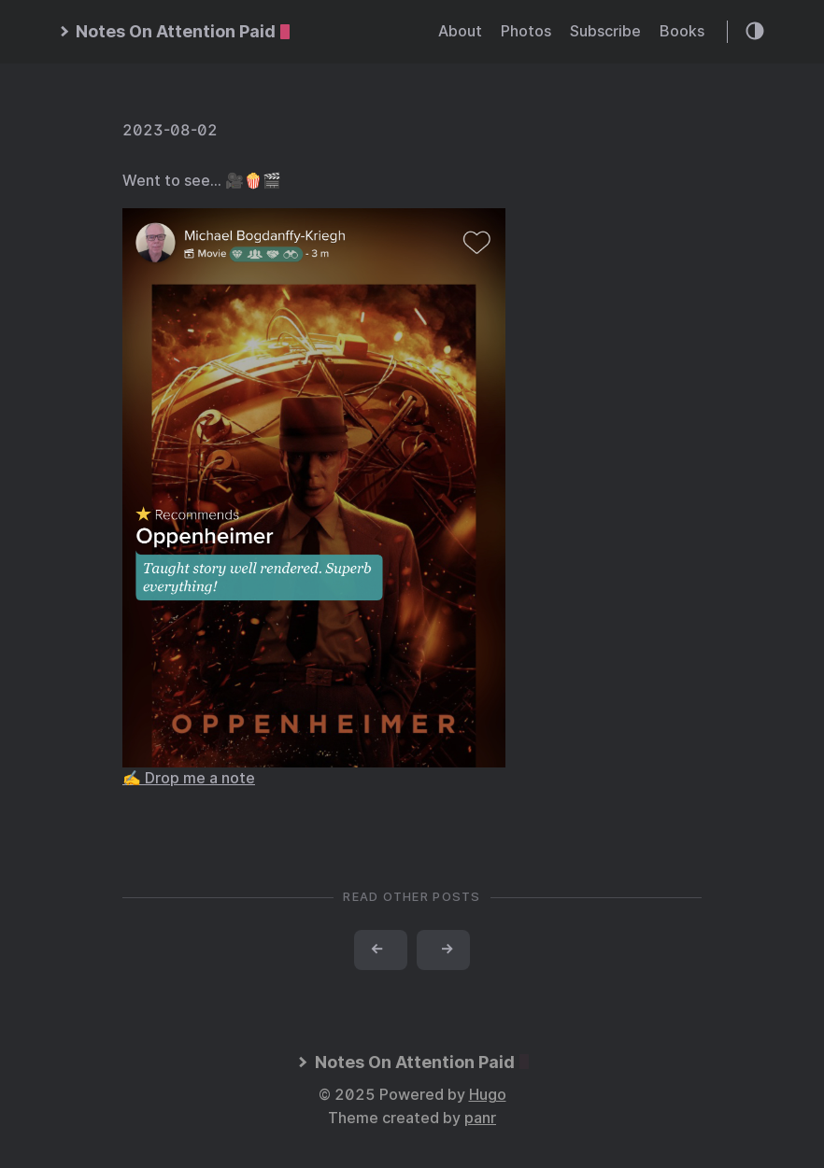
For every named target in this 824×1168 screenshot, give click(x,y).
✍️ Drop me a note (188, 778)
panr (480, 1118)
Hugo (487, 1095)
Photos (526, 31)
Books (682, 31)
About (460, 31)
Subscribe (605, 31)
